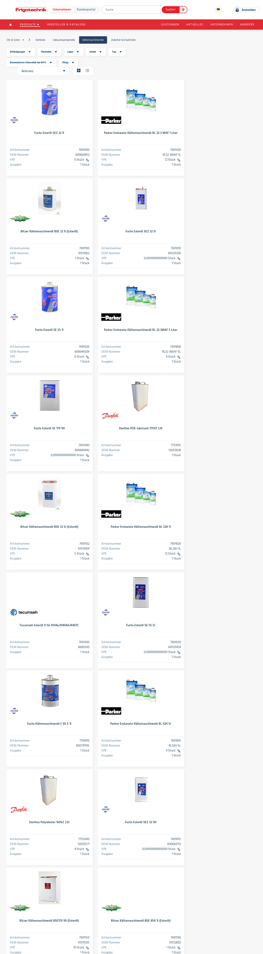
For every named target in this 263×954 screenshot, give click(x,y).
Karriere (247, 25)
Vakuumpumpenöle (64, 40)
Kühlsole (40, 40)
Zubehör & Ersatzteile (123, 40)
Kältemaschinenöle (93, 40)
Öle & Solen (16, 40)
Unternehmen (62, 9)
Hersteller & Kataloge (67, 25)
